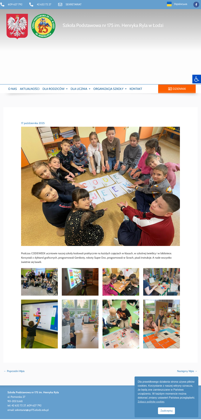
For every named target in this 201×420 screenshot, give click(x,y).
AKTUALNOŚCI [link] (30, 89)
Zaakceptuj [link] (166, 410)
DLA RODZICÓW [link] (55, 89)
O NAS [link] (12, 89)
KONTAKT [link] (136, 89)
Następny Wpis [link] (187, 371)
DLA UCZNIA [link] (80, 89)
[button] (55, 89)
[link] (196, 79)
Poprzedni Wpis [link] (14, 371)
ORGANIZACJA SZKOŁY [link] (110, 89)
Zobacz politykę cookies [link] (151, 401)
